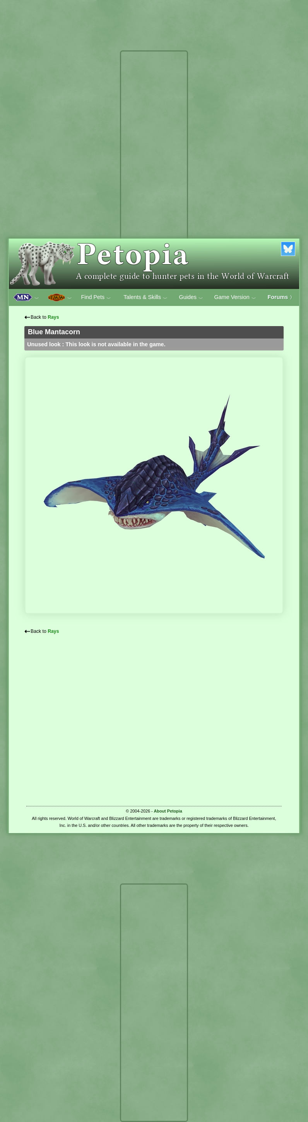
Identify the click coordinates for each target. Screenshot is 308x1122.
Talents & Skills (145, 297)
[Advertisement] (154, 169)
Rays (53, 317)
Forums (281, 297)
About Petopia (168, 811)
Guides (191, 297)
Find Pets (96, 297)
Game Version (235, 297)
